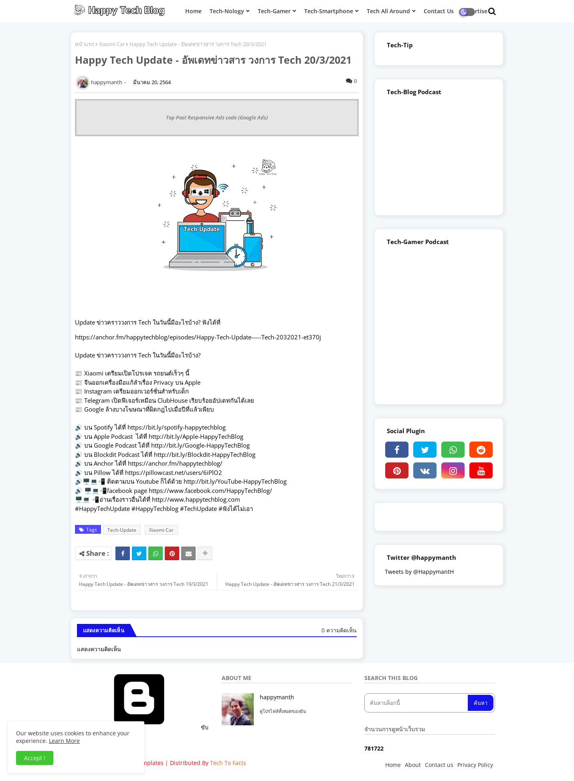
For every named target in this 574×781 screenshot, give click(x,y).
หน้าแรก (84, 44)
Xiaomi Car (112, 44)
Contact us (439, 765)
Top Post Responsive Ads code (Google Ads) (217, 117)
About (413, 765)
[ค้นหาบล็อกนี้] (417, 703)
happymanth (277, 697)
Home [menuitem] (193, 11)
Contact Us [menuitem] (439, 11)
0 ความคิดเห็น (339, 630)
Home (393, 765)
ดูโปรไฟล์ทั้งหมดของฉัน (283, 711)
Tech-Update (121, 530)
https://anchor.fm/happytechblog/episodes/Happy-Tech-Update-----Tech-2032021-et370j (198, 337)
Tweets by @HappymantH (419, 571)
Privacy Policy (475, 765)
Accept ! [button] (34, 758)
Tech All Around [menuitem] (388, 11)
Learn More (64, 741)
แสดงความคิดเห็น (99, 649)
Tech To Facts (228, 763)
